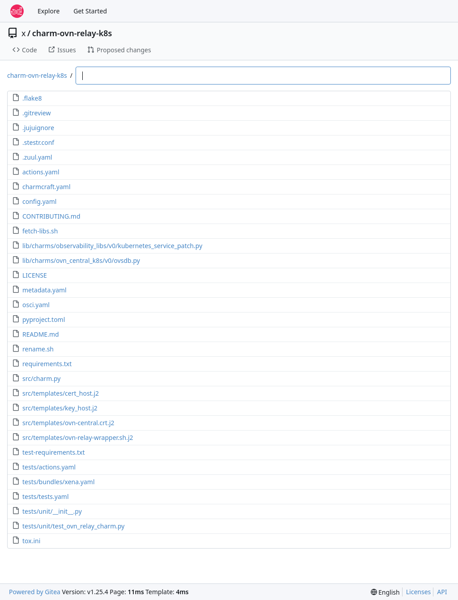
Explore (48, 11)
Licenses (418, 591)
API (442, 591)
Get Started (90, 11)
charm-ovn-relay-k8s (72, 33)
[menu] (385, 592)
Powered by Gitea (34, 591)
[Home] (17, 11)
